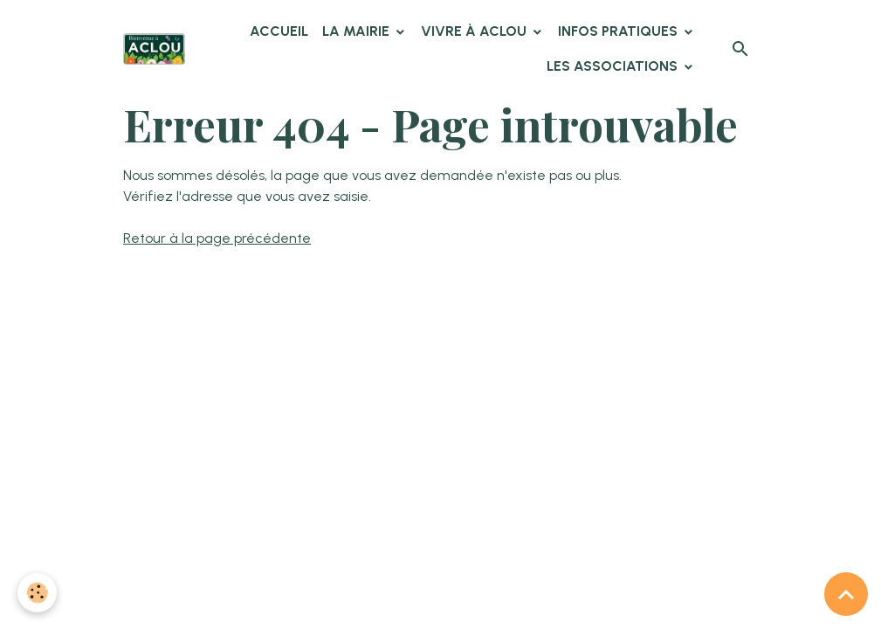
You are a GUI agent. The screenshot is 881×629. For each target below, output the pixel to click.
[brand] (154, 49)
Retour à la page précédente (217, 238)
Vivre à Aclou (475, 31)
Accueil (279, 31)
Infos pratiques (619, 31)
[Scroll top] (846, 594)
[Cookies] (37, 592)
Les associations (614, 66)
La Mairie (357, 31)
